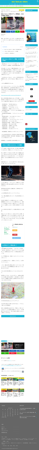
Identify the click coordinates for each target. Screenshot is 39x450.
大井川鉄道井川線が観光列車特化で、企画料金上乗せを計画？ (31, 48)
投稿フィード (4, 428)
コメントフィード (5, 430)
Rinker (16, 227)
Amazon (15, 230)
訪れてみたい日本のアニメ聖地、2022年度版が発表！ (13, 49)
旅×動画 (4, 441)
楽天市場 (15, 234)
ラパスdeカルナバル (24, 438)
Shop (14, 445)
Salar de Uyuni (21, 439)
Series (7, 441)
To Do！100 (4, 445)
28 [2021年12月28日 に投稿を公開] (5, 415)
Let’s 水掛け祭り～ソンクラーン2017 (6, 438)
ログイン (10, 360)
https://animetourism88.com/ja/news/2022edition (10, 95)
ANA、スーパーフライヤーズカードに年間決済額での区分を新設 (31, 56)
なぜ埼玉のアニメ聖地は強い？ (10, 53)
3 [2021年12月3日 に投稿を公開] (12, 410)
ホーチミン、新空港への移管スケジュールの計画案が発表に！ (31, 66)
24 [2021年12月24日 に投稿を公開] (12, 414)
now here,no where (19, 1)
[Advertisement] (12, 327)
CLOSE (21, 46)
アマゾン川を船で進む (8, 439)
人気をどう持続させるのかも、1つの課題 (11, 51)
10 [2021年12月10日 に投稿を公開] (12, 411)
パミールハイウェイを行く (31, 438)
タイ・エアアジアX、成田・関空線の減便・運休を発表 (31, 53)
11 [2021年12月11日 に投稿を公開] (15, 411)
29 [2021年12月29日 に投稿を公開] (7, 415)
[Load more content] (31, 101)
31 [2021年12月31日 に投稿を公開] (12, 415)
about (17, 445)
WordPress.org (4, 432)
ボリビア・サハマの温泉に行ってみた (16, 438)
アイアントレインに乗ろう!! (15, 439)
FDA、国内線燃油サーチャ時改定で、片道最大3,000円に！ (31, 61)
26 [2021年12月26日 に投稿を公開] (17, 414)
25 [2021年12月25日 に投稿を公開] (15, 414)
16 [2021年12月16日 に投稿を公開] (10, 413)
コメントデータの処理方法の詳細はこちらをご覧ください (11, 365)
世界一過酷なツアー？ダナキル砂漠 (28, 439)
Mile (8, 445)
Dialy (11, 445)
